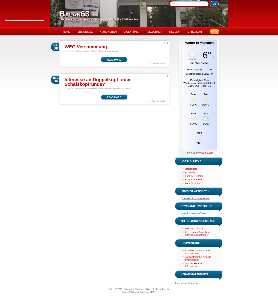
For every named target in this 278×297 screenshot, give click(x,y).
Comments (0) (158, 64)
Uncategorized (111, 51)
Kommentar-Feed (194, 179)
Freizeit (93, 88)
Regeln (174, 31)
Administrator (192, 250)
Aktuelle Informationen (198, 252)
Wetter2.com (206, 152)
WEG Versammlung (86, 46)
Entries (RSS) (128, 292)
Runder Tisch (97, 51)
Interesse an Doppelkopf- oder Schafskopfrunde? (98, 82)
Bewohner (155, 31)
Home (66, 31)
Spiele (127, 88)
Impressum (194, 31)
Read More (114, 59)
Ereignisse (85, 31)
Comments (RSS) (147, 292)
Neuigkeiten (108, 31)
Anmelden (190, 172)
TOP (164, 43)
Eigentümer (132, 31)
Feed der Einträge (194, 176)
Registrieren (191, 169)
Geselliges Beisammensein (110, 88)
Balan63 (74, 13)
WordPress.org (192, 183)
